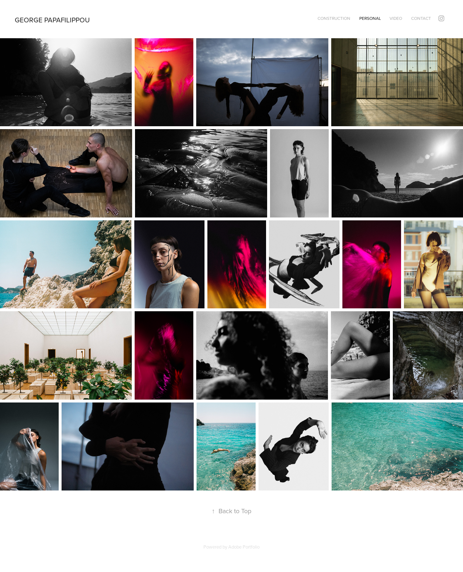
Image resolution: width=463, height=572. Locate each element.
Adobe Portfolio (244, 547)
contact (421, 18)
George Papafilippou (52, 20)
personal (370, 18)
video (396, 18)
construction (334, 18)
